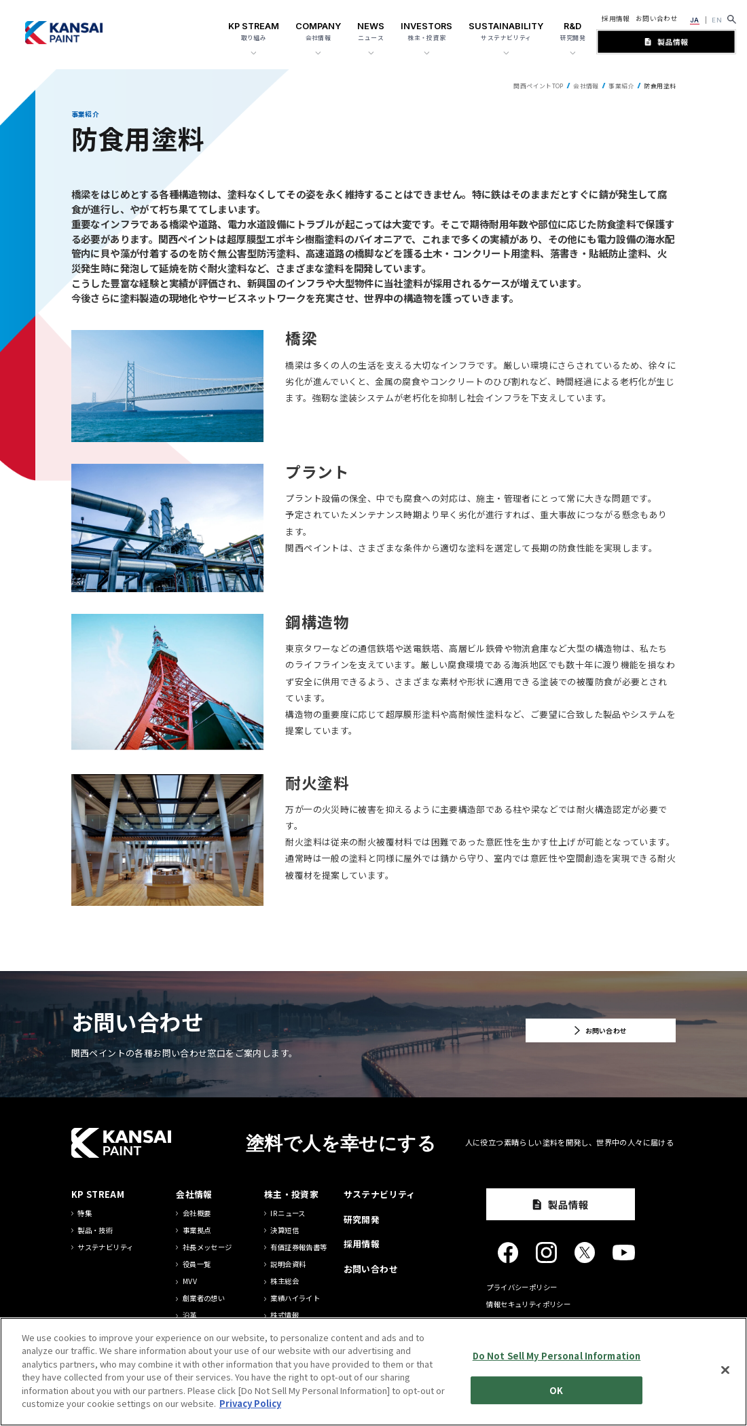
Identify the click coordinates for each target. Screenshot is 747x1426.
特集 (84, 1213)
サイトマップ (507, 1338)
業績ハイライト (295, 1298)
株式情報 (284, 1315)
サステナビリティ (105, 1247)
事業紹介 (621, 85)
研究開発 (362, 1219)
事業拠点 (197, 1230)
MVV (190, 1281)
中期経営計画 (291, 1349)
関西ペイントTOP (538, 85)
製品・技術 (95, 1230)
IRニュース (287, 1213)
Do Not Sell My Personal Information (557, 1393)
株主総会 (284, 1281)
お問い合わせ (657, 18)
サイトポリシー (511, 1321)
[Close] (725, 1407)
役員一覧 (197, 1264)
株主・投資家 (291, 1194)
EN (717, 20)
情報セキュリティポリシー (528, 1304)
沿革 (190, 1315)
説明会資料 (288, 1264)
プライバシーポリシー (521, 1287)
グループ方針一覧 (210, 1332)
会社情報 (586, 85)
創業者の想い (204, 1298)
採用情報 (616, 18)
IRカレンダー (291, 1332)
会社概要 (197, 1213)
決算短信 (284, 1230)
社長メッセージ (207, 1247)
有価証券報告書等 (298, 1247)
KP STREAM (97, 1194)
